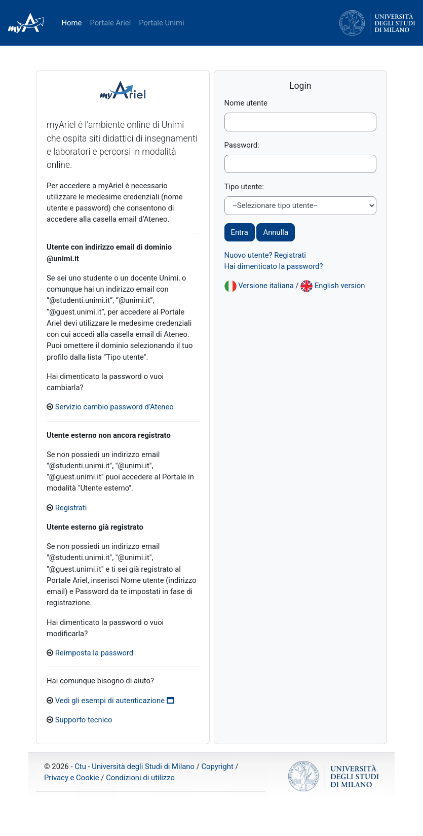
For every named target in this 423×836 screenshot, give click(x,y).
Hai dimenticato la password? (273, 266)
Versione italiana (266, 285)
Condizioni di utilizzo (140, 777)
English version (340, 285)
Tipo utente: (244, 186)
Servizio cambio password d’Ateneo (114, 406)
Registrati (71, 507)
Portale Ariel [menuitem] (110, 22)
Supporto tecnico (83, 719)
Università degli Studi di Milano (143, 766)
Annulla (275, 232)
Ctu (80, 766)
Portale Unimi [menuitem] (161, 22)
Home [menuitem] (71, 22)
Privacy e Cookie (71, 777)
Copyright (217, 766)
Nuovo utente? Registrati (265, 255)
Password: (241, 145)
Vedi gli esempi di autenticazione (114, 700)
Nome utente (245, 103)
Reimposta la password (94, 652)
